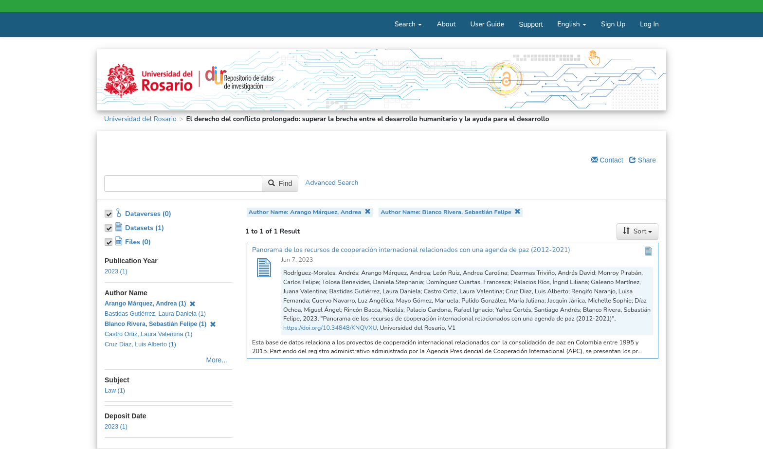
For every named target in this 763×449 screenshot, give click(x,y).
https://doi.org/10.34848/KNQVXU (330, 327)
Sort (637, 231)
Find (280, 183)
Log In (649, 24)
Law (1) (115, 390)
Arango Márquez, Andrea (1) (150, 303)
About (445, 24)
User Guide (487, 24)
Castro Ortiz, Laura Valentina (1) (148, 334)
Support (531, 24)
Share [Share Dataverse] (642, 160)
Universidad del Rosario (140, 119)
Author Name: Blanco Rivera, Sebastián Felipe (451, 212)
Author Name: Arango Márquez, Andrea (310, 212)
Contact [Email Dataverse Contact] (607, 160)
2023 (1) (116, 271)
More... (216, 360)
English (571, 24)
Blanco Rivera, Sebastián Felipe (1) (160, 324)
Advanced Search (331, 183)
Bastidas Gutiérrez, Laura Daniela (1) (155, 313)
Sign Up (613, 24)
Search (408, 24)
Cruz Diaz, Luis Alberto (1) (140, 344)
